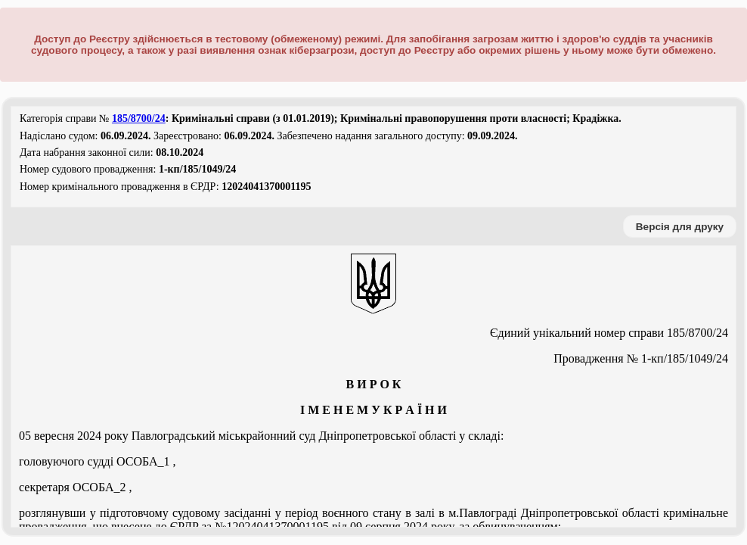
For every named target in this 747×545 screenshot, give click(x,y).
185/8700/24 (139, 118)
